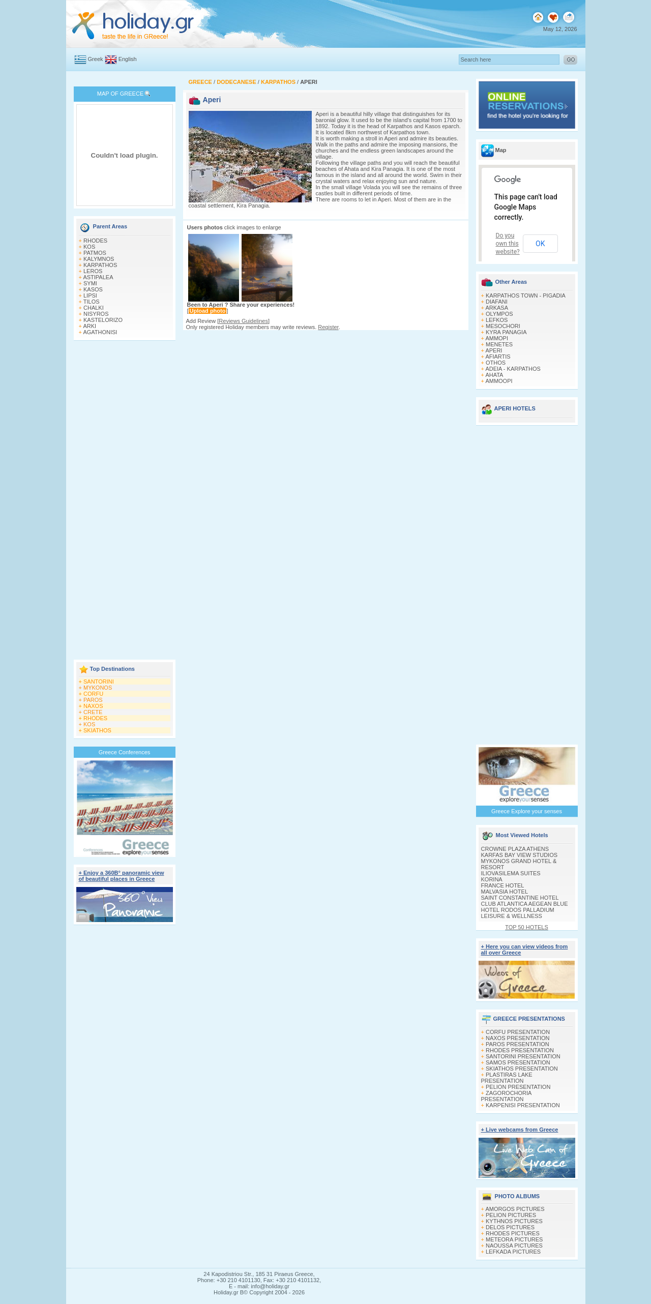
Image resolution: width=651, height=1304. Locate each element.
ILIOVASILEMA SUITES (511, 873)
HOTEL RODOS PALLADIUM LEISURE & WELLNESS (517, 913)
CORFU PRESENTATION (518, 1032)
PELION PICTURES (511, 1215)
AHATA (494, 375)
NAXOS (93, 706)
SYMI (90, 283)
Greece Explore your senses (526, 811)
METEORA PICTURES (514, 1239)
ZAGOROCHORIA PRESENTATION (506, 1096)
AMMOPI (496, 338)
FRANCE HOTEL (502, 885)
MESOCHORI (503, 326)
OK (540, 244)
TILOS (91, 302)
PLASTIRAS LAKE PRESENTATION (506, 1078)
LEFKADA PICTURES (513, 1252)
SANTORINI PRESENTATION (523, 1056)
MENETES (499, 344)
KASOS (93, 289)
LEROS (92, 271)
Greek (95, 59)
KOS (89, 247)
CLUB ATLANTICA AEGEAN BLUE (524, 904)
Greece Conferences (125, 752)
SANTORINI (98, 681)
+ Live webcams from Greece (519, 1130)
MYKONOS (97, 688)
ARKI (89, 326)
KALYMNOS (98, 259)
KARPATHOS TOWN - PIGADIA (526, 295)
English (128, 59)
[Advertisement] (124, 501)
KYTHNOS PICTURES (514, 1221)
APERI (493, 350)
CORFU (93, 694)
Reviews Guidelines (243, 321)
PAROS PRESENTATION (517, 1044)
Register (328, 327)
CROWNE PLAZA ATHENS (515, 849)
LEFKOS (497, 320)
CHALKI (93, 308)
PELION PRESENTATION (518, 1087)
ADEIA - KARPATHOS (512, 369)
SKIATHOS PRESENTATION (522, 1068)
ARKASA (496, 308)
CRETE (92, 712)
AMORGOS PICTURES (514, 1209)
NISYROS (96, 314)
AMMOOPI (498, 381)
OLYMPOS (499, 314)
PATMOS (94, 253)
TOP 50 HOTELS (526, 927)
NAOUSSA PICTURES (514, 1245)
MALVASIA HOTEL (504, 891)
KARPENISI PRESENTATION (523, 1105)
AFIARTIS (497, 356)
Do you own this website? (508, 243)
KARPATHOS (100, 265)
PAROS (93, 700)
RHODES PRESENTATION (520, 1050)
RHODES (95, 241)
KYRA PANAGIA (506, 332)
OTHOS (496, 363)
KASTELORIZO (103, 320)
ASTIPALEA (98, 277)
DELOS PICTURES (510, 1227)
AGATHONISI (100, 332)
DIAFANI (497, 302)
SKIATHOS (97, 730)
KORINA (491, 879)
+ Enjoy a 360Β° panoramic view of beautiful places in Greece (121, 876)
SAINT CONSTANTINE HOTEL (520, 898)
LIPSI (90, 295)
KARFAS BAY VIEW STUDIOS (519, 855)
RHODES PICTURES (513, 1233)
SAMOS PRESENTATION (518, 1062)
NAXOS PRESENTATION (518, 1038)
